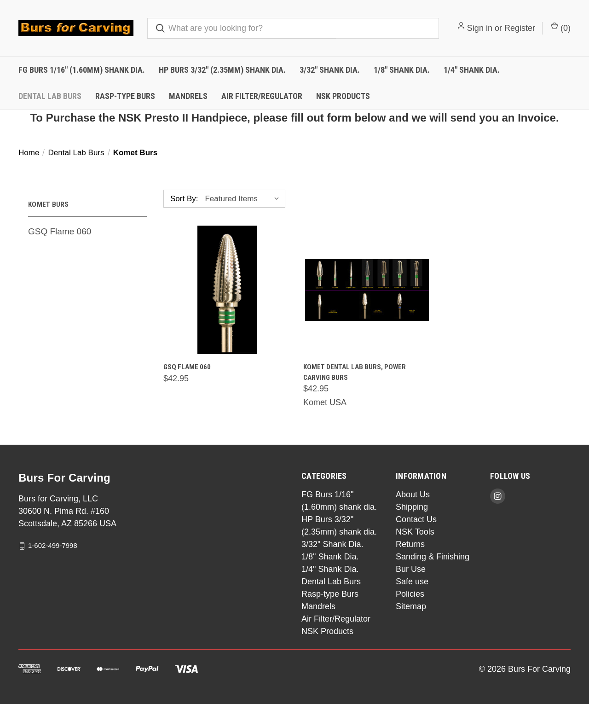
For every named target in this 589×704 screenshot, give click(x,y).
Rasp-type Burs (125, 96)
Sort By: (184, 198)
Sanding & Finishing (432, 556)
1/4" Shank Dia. (472, 70)
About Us (413, 494)
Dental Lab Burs (49, 96)
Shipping (412, 507)
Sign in (479, 28)
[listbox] (244, 199)
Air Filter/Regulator (261, 96)
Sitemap (411, 606)
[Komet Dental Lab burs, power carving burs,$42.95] (367, 290)
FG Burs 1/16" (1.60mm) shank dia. (81, 70)
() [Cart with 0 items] (561, 27)
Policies (410, 594)
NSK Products (343, 96)
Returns (410, 544)
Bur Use (411, 569)
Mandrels (188, 96)
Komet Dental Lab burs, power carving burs (354, 372)
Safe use (412, 581)
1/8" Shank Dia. (402, 70)
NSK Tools (415, 531)
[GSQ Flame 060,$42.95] (227, 290)
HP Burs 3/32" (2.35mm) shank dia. (222, 70)
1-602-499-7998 (52, 545)
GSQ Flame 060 (59, 231)
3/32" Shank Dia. (330, 70)
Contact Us (416, 519)
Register (519, 28)
